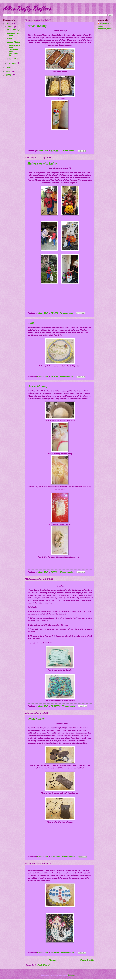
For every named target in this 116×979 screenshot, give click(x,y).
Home (52, 960)
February (12, 63)
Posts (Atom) (43, 965)
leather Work (36, 719)
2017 (8, 68)
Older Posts (86, 960)
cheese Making (37, 386)
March (11, 27)
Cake (31, 322)
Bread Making (37, 26)
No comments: (68, 151)
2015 (9, 75)
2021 (9, 24)
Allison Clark (105, 23)
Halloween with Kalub (42, 163)
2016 (9, 71)
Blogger (71, 975)
